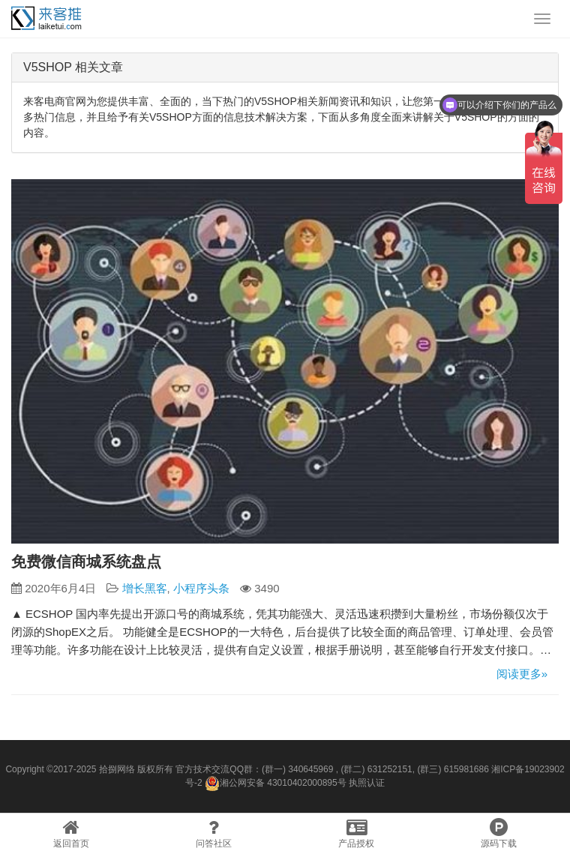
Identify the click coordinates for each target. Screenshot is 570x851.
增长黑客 (144, 588)
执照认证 (367, 783)
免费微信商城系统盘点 (86, 561)
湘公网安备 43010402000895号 (275, 783)
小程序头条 (201, 588)
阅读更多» (522, 673)
